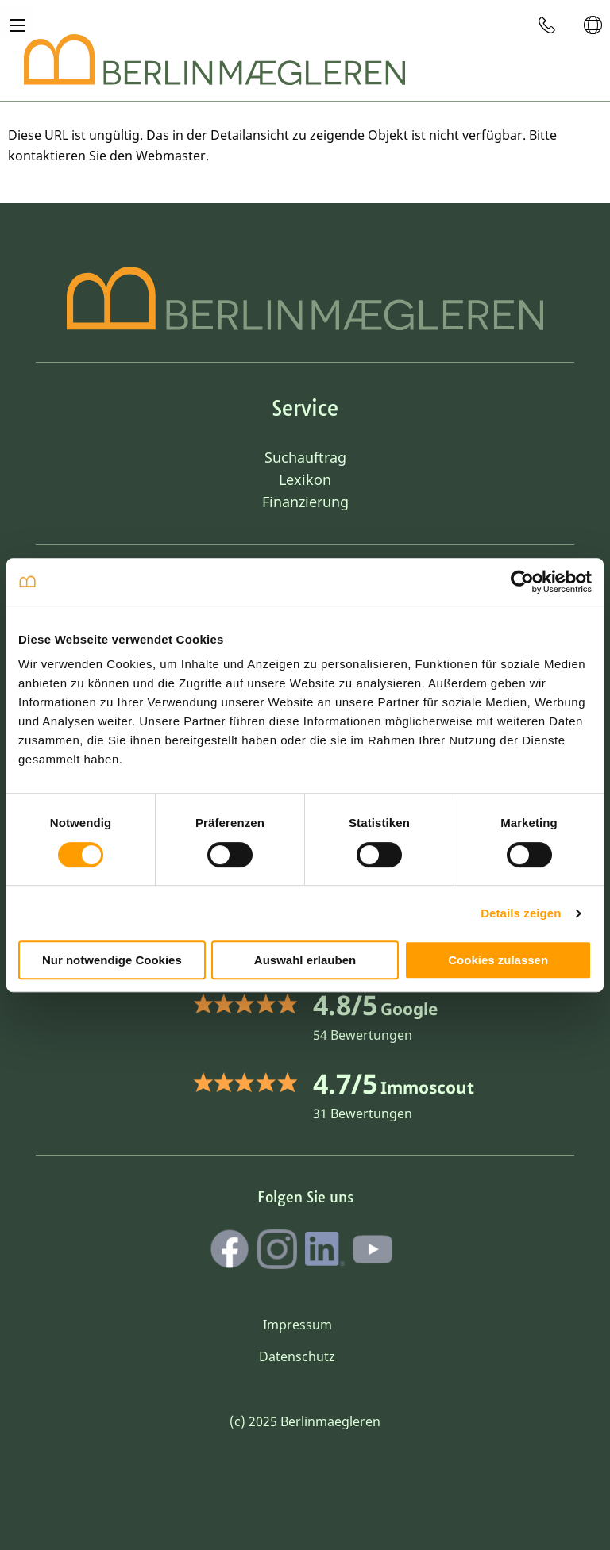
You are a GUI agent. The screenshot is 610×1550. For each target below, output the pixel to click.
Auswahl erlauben (305, 960)
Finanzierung (305, 501)
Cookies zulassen (498, 960)
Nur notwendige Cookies (112, 960)
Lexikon (305, 479)
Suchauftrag (305, 457)
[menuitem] (547, 24)
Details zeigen (521, 913)
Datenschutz (297, 1356)
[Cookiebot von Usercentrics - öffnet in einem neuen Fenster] (522, 582)
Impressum (297, 1324)
